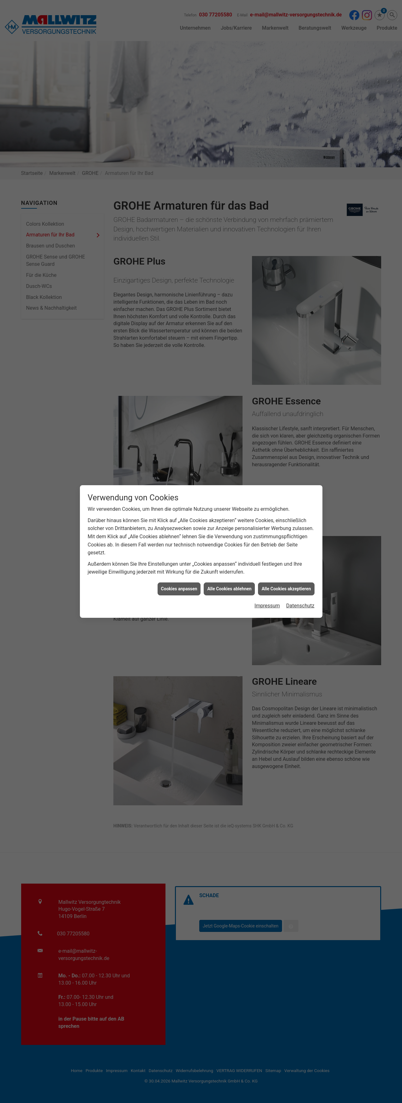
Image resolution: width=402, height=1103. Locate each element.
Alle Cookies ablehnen (229, 581)
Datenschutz (300, 599)
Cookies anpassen (179, 581)
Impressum (267, 599)
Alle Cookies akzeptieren (286, 581)
